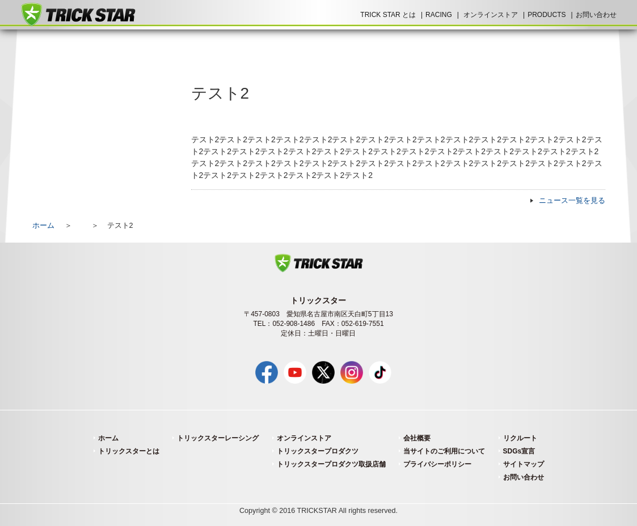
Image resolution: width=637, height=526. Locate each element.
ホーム (43, 226)
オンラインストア (490, 15)
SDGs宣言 (519, 451)
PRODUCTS (547, 15)
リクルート (520, 438)
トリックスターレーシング (218, 438)
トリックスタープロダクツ (317, 451)
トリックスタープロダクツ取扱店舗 (331, 464)
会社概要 (417, 438)
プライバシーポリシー (437, 464)
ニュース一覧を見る (572, 201)
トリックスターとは (128, 451)
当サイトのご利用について (444, 451)
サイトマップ (523, 464)
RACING (438, 15)
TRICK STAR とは (388, 15)
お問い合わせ (596, 15)
